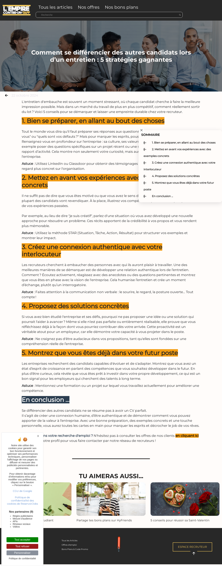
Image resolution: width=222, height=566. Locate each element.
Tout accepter (22, 539)
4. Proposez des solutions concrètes (176, 176)
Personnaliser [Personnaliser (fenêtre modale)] (22, 552)
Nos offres (88, 7)
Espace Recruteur (192, 546)
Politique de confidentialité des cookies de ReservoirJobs (22, 500)
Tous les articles (55, 7)
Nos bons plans (121, 7)
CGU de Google (22, 491)
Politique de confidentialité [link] (22, 558)
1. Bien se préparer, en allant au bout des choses (183, 142)
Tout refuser (22, 546)
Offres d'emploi (69, 545)
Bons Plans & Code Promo (75, 549)
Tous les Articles (69, 540)
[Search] (109, 15)
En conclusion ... (162, 196)
